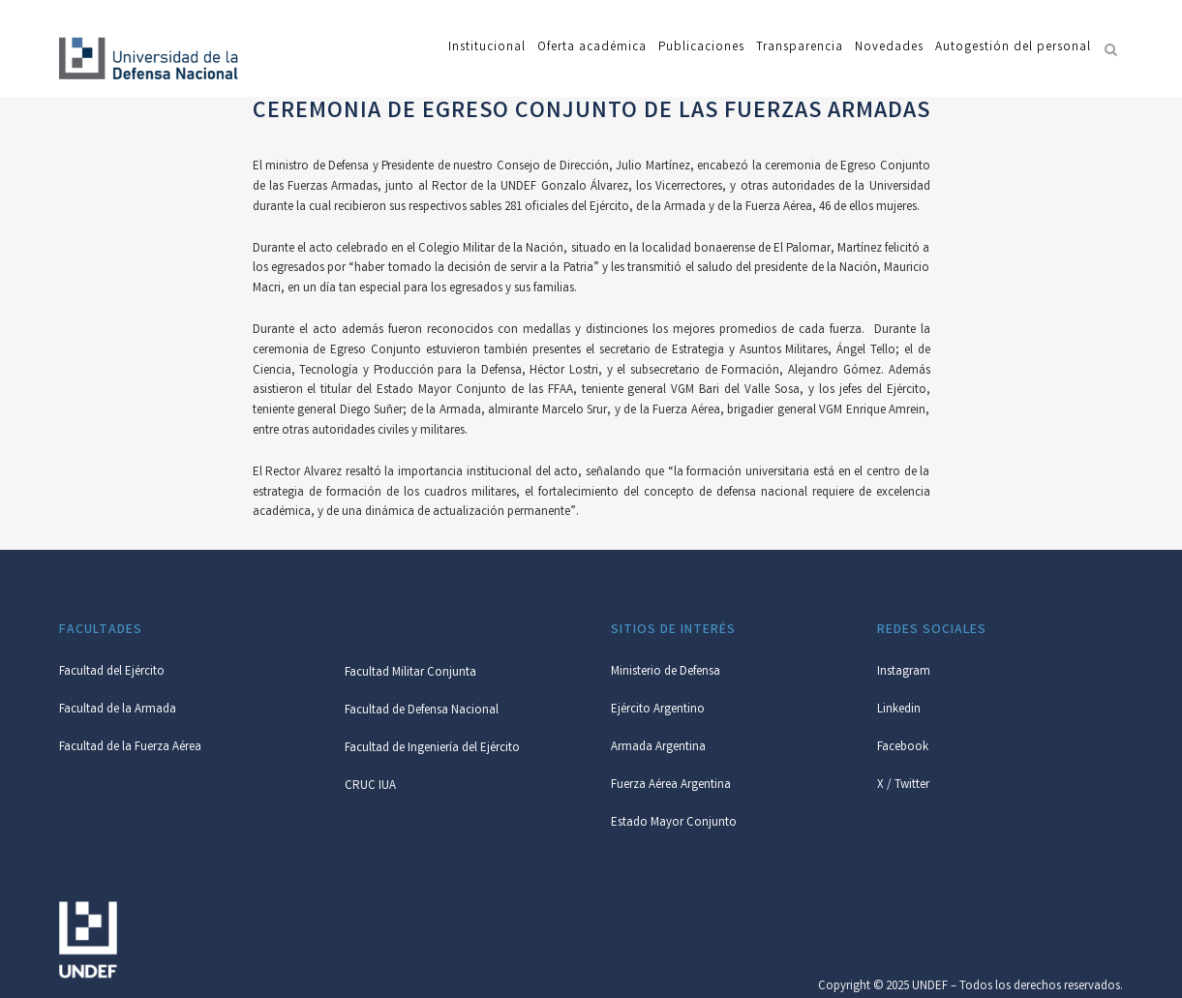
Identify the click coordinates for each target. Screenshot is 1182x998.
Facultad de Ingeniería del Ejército (432, 749)
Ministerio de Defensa (665, 672)
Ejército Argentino (658, 710)
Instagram (903, 672)
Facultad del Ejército (112, 672)
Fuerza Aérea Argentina (671, 785)
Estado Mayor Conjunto (674, 823)
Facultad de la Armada (117, 710)
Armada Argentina (658, 748)
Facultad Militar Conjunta (410, 673)
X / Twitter (903, 785)
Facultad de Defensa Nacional (422, 711)
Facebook (902, 748)
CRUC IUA (370, 786)
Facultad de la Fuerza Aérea (130, 748)
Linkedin (899, 710)
